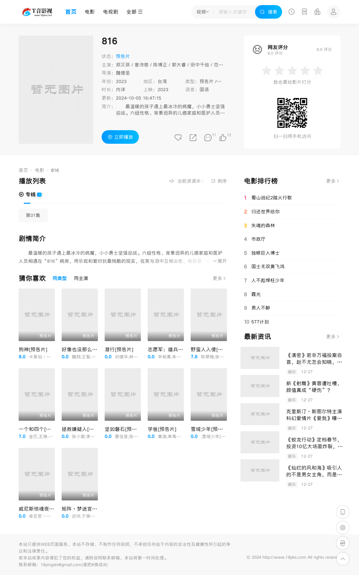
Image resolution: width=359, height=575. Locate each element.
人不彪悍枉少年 (264, 280)
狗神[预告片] (33, 349)
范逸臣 (221, 65)
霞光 (252, 294)
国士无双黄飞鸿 (264, 266)
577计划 (256, 322)
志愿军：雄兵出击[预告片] (177, 349)
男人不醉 (257, 308)
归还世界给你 (262, 212)
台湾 (162, 81)
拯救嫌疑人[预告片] (84, 429)
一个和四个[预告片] (41, 429)
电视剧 (110, 11)
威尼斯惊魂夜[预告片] (43, 508)
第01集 (33, 215)
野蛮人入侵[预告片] (213, 349)
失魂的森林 (259, 225)
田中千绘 (199, 65)
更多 (220, 278)
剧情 (223, 81)
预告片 (206, 81)
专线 (27, 194)
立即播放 (120, 137)
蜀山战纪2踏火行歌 (268, 198)
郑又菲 (123, 65)
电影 (90, 11)
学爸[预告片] (162, 429)
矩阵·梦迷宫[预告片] (86, 508)
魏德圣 (123, 73)
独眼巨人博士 (262, 253)
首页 (71, 12)
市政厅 (255, 239)
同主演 (81, 278)
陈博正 (160, 65)
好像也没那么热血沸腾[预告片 (95, 349)
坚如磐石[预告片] (124, 429)
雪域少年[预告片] (210, 429)
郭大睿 (179, 65)
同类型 (59, 278)
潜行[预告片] (119, 349)
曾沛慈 (141, 65)
